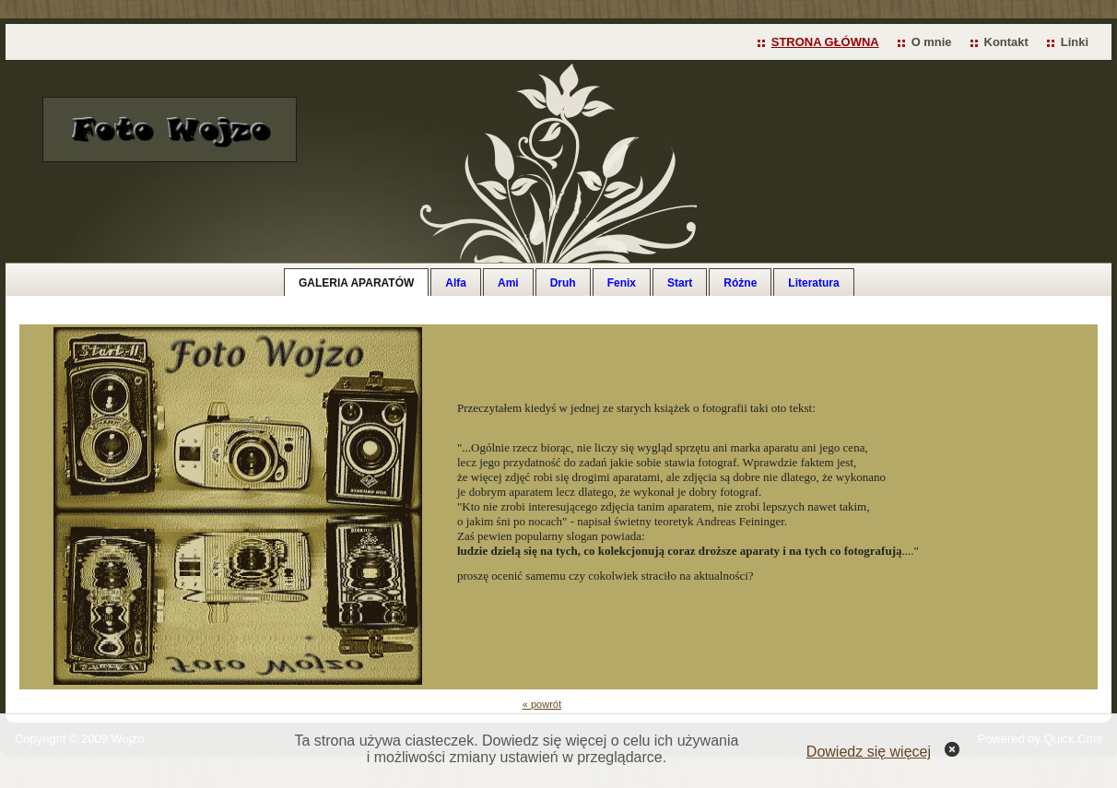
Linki (1074, 42)
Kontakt (1006, 42)
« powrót (542, 704)
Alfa (455, 282)
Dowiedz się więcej (868, 751)
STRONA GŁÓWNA (825, 42)
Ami (508, 282)
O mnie (931, 42)
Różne (740, 282)
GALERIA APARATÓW (356, 282)
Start (679, 282)
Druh (563, 282)
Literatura (813, 282)
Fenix (621, 282)
